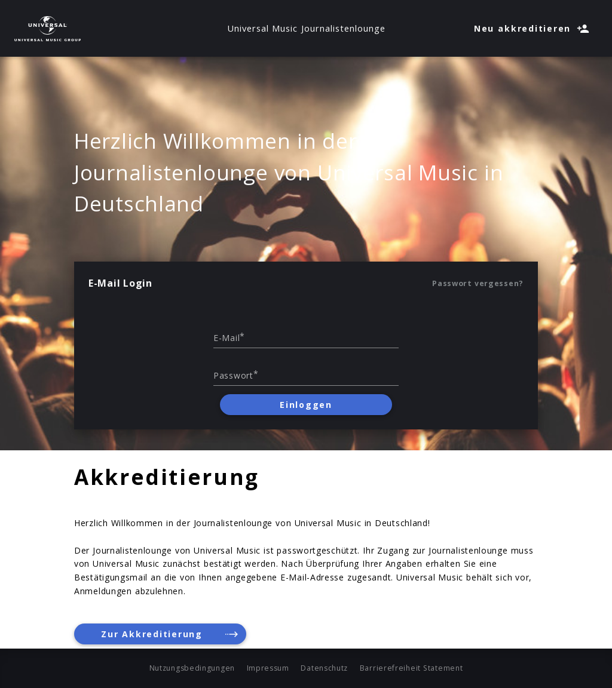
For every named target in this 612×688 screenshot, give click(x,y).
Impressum (268, 668)
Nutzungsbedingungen (192, 668)
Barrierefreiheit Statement (411, 668)
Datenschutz (324, 668)
